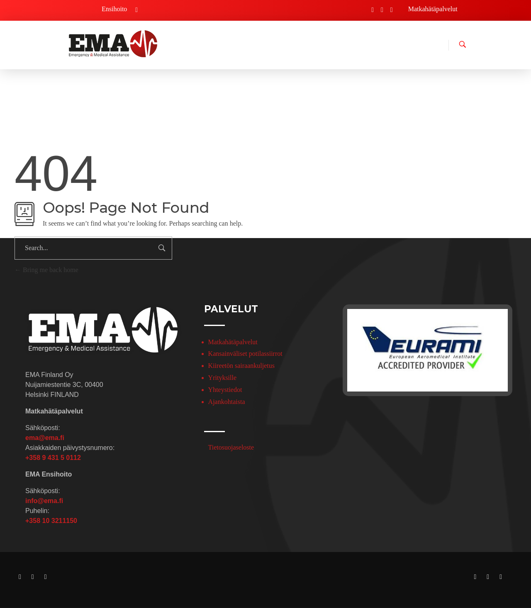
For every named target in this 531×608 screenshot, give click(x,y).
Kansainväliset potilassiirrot (245, 353)
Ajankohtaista (226, 401)
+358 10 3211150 (51, 520)
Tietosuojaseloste (231, 447)
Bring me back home (46, 269)
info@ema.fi (44, 500)
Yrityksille (222, 377)
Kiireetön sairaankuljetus (241, 365)
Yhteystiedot (225, 389)
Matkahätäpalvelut (233, 341)
